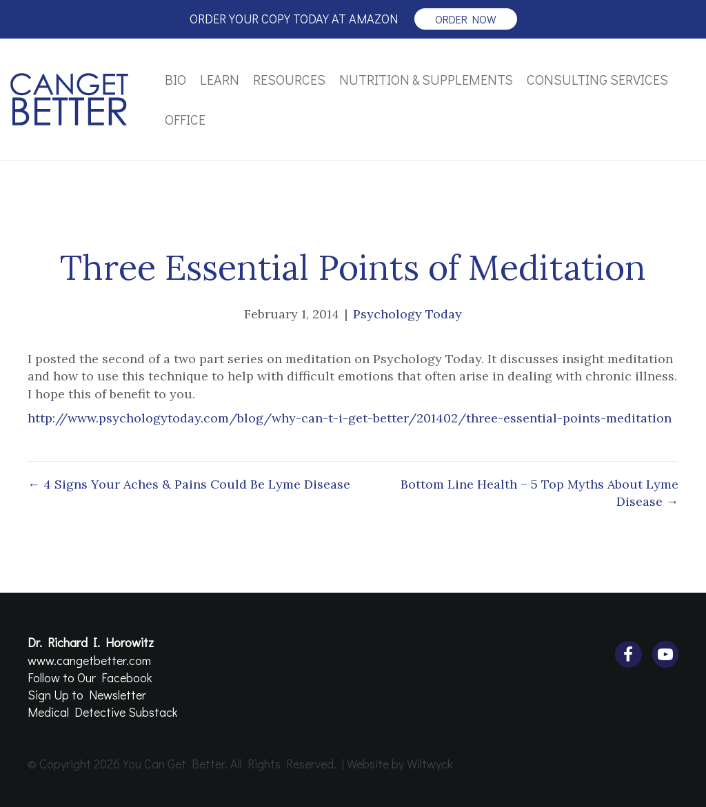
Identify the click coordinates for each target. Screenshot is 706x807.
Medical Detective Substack (103, 712)
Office (185, 119)
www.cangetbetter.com (89, 660)
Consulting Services (597, 79)
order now (465, 19)
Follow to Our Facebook (90, 677)
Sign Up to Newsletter (87, 694)
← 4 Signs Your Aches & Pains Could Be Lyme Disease (189, 484)
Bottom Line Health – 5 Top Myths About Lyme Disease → (539, 492)
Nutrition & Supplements (426, 79)
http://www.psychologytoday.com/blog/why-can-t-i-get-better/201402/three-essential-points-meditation (350, 418)
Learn (219, 79)
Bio (175, 79)
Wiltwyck (430, 763)
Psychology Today (407, 314)
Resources (289, 79)
